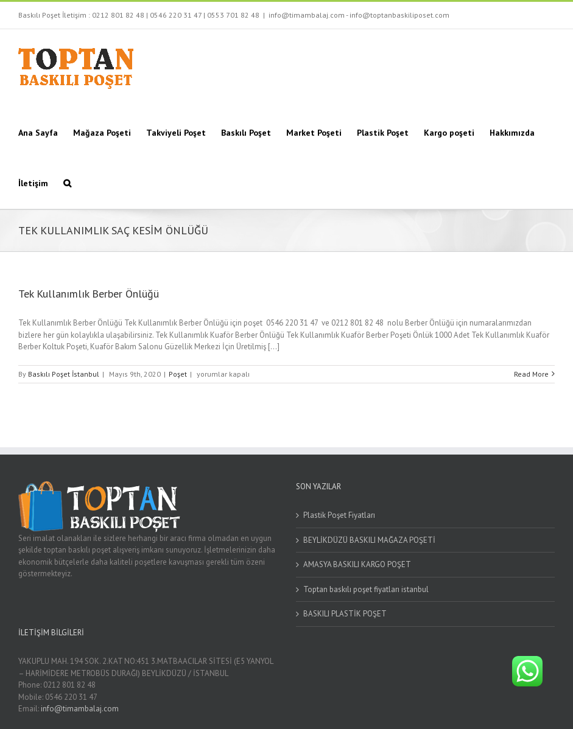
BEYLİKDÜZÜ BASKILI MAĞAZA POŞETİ (369, 540)
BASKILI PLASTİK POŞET (345, 614)
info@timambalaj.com (80, 708)
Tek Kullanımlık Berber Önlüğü (88, 294)
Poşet (178, 373)
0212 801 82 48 (118, 14)
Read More (531, 373)
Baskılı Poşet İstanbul (63, 373)
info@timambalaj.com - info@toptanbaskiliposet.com (359, 14)
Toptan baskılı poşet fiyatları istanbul (366, 589)
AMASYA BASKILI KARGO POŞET (357, 564)
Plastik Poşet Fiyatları (339, 515)
